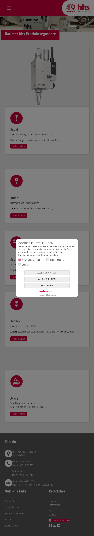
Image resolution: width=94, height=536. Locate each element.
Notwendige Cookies (29, 259)
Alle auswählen (47, 273)
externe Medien (55, 259)
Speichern (47, 285)
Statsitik (23, 264)
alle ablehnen (47, 279)
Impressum (42, 295)
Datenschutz (51, 295)
